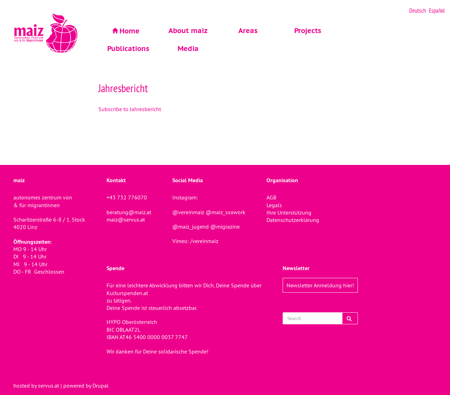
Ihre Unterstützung (288, 212)
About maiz (188, 30)
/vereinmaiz (203, 240)
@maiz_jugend (190, 226)
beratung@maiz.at (129, 212)
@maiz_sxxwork (225, 212)
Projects (307, 30)
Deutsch (417, 10)
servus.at (48, 385)
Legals (274, 205)
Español (437, 10)
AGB (271, 197)
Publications (128, 48)
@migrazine (225, 226)
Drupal (100, 385)
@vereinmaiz (188, 212)
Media (188, 48)
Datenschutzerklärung (292, 219)
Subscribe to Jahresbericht (129, 109)
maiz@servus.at (126, 219)
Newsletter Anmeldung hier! (320, 285)
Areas (248, 30)
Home (130, 31)
